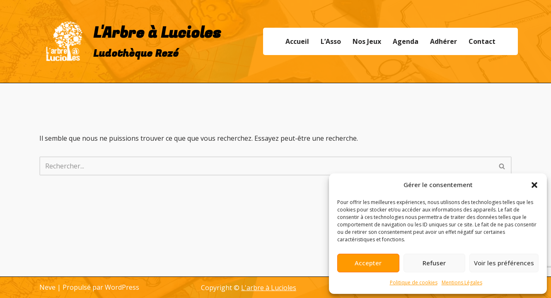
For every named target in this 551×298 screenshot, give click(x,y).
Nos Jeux (367, 41)
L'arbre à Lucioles (268, 287)
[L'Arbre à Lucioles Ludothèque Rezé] (130, 41)
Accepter (368, 263)
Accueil (297, 41)
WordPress (122, 287)
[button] (534, 185)
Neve (47, 287)
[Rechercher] (266, 165)
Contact (482, 41)
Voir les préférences (504, 263)
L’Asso (331, 41)
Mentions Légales (462, 282)
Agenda (405, 41)
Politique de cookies (413, 282)
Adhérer (443, 41)
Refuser (434, 263)
